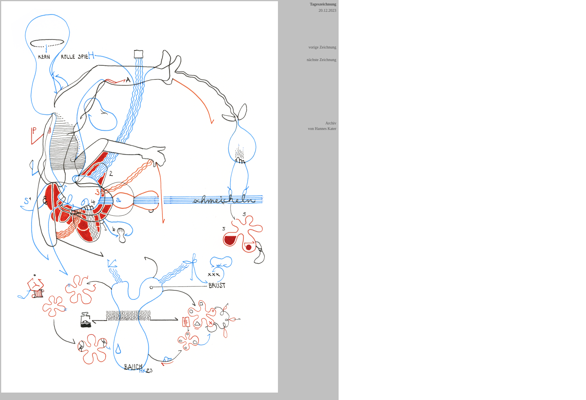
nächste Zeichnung (321, 60)
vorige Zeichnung (322, 47)
